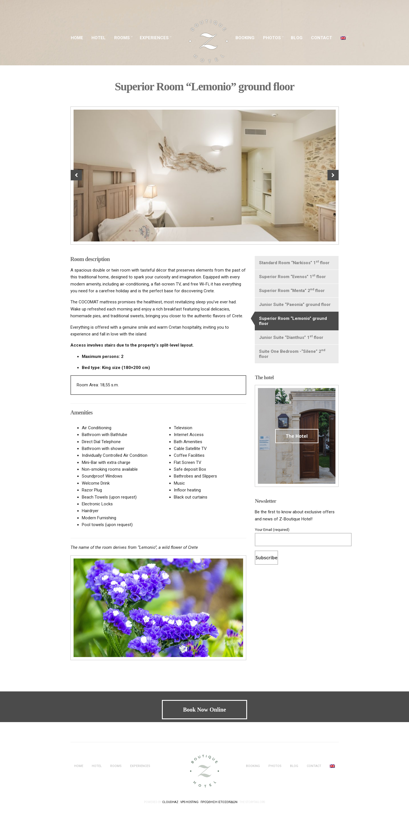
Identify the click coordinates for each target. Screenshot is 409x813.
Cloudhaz (170, 802)
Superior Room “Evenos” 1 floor (292, 276)
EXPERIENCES (154, 37)
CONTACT (321, 37)
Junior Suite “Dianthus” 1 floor (291, 337)
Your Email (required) (297, 534)
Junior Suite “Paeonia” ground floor (295, 304)
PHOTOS (272, 37)
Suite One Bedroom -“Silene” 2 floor (292, 353)
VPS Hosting (189, 802)
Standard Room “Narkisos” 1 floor (294, 262)
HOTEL (98, 37)
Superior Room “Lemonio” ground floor (293, 321)
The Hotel (297, 436)
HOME (77, 37)
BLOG (296, 37)
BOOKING (244, 37)
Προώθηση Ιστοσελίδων (219, 802)
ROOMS (122, 37)
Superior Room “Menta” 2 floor (292, 290)
